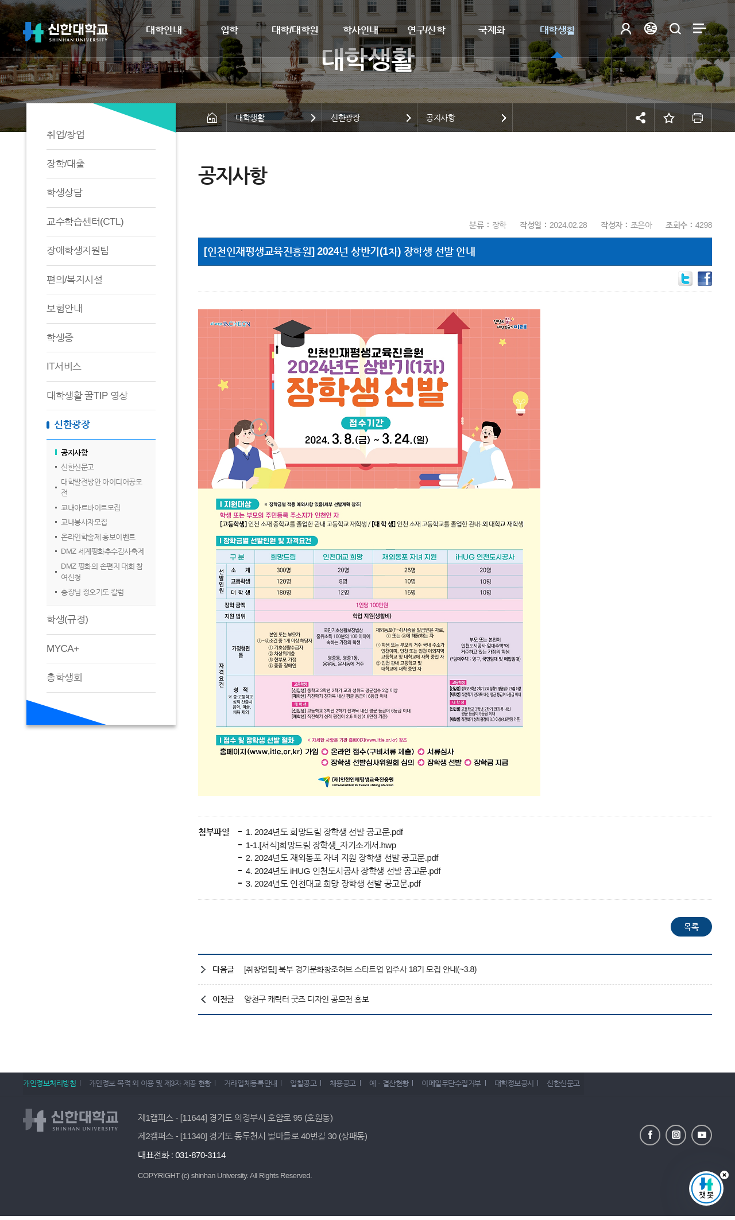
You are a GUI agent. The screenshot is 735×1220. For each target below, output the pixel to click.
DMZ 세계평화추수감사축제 (102, 551)
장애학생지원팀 (78, 250)
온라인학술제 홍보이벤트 (98, 537)
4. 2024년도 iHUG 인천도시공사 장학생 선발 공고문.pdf (341, 871)
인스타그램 (676, 1134)
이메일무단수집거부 (480, 1086)
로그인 (625, 28)
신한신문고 (77, 467)
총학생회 (64, 677)
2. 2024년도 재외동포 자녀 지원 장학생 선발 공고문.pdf (340, 857)
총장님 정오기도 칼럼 (92, 592)
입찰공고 (317, 1086)
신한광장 (72, 424)
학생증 (60, 337)
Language (650, 28)
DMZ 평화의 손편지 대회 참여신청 (102, 572)
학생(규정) (67, 619)
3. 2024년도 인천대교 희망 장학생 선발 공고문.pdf (331, 883)
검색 (675, 28)
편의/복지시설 (74, 279)
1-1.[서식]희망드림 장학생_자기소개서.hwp (319, 845)
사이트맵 (699, 28)
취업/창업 (65, 134)
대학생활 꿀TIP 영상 (87, 395)
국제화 (491, 30)
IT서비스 (64, 366)
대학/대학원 (295, 30)
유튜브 (701, 1134)
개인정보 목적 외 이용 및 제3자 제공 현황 (155, 1086)
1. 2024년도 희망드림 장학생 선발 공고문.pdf (323, 832)
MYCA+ (63, 648)
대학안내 (163, 30)
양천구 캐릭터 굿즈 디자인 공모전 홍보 (306, 999)
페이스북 (650, 1134)
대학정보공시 (547, 1086)
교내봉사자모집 (84, 522)
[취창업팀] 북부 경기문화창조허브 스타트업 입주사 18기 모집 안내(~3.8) (360, 969)
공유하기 (640, 117)
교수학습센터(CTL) (85, 221)
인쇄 (697, 117)
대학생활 (557, 30)
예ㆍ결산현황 (413, 1086)
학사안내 (360, 30)
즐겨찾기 (669, 117)
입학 (229, 30)
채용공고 (362, 1086)
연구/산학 (426, 30)
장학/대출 (65, 163)
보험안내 (64, 308)
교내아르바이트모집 (91, 507)
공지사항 (74, 452)
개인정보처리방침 (49, 1086)
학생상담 (64, 192)
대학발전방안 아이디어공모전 (101, 487)
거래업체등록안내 (260, 1086)
